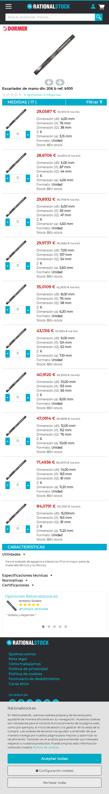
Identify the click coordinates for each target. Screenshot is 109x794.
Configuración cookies (54, 771)
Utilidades (13, 554)
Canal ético (19, 684)
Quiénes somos (22, 654)
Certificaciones (18, 585)
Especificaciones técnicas (27, 576)
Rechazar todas (54, 783)
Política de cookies (46, 747)
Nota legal (18, 659)
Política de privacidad (28, 669)
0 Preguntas (52, 95)
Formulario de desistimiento (34, 679)
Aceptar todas (54, 758)
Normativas (14, 581)
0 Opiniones (32, 95)
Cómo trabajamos (25, 664)
